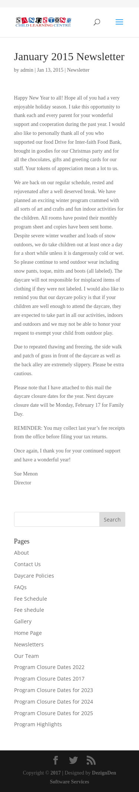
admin (26, 70)
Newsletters (29, 644)
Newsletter (78, 70)
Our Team (26, 655)
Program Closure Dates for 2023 (53, 690)
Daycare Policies (34, 575)
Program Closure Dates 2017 (49, 678)
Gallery (23, 621)
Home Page (28, 632)
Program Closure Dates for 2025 (53, 713)
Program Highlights (38, 724)
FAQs (20, 587)
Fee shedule (29, 609)
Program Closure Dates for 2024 (53, 701)
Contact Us (27, 564)
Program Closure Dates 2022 (49, 667)
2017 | (56, 773)
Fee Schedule (30, 598)
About (21, 552)
